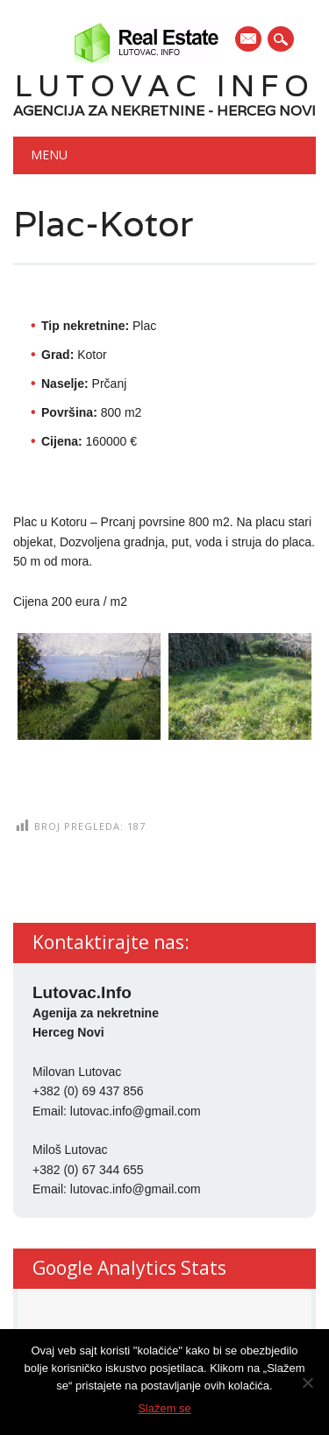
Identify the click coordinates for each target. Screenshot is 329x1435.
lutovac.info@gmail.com (135, 1111)
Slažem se (164, 1408)
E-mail (249, 40)
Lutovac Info (165, 85)
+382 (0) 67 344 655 (88, 1170)
